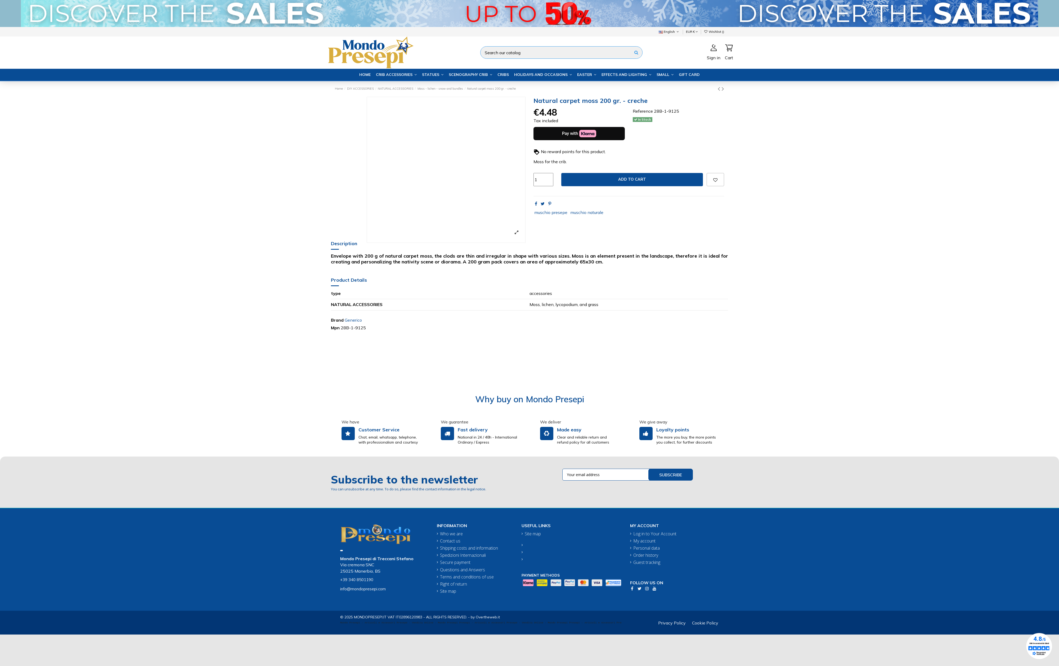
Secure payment (455, 562)
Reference (643, 111)
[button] (396, 75)
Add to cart (632, 179)
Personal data (646, 548)
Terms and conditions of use (467, 577)
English (669, 32)
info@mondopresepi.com (363, 588)
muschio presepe (550, 212)
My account (644, 541)
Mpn (335, 327)
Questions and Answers (462, 570)
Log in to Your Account (654, 534)
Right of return (453, 584)
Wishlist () (714, 32)
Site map (448, 591)
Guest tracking (646, 562)
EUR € (692, 32)
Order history (645, 555)
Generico (353, 320)
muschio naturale (586, 212)
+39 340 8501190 (356, 579)
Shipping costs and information (469, 548)
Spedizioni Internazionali (463, 555)
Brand (337, 320)
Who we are (451, 534)
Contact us (450, 541)
